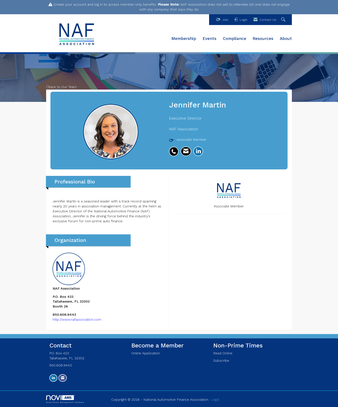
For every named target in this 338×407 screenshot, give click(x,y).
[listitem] (175, 149)
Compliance (234, 38)
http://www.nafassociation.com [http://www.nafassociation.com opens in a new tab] (77, 319)
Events (209, 38)
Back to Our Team (61, 87)
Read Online (222, 353)
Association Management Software (65, 399)
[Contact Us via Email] (62, 378)
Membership (183, 38)
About (286, 38)
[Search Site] (283, 19)
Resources (263, 38)
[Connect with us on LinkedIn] (53, 378)
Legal (215, 400)
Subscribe (221, 360)
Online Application (145, 353)
